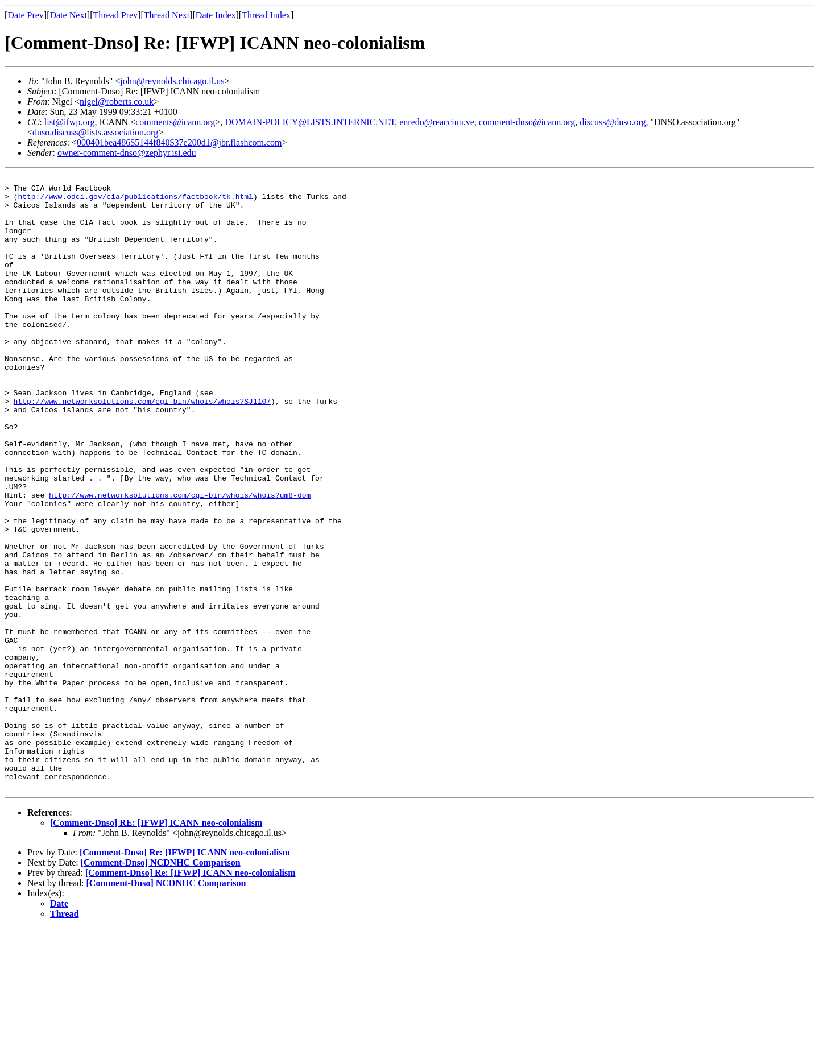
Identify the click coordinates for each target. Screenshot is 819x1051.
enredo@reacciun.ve (436, 122)
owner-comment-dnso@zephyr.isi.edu (126, 153)
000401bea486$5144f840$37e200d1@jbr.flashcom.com (179, 142)
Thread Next (166, 15)
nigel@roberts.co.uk (117, 101)
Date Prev (25, 15)
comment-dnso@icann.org (527, 122)
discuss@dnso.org (613, 122)
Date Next (68, 15)
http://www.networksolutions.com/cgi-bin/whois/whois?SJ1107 (142, 447)
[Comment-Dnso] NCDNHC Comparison (161, 985)
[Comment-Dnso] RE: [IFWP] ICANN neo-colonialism (156, 945)
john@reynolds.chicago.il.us (172, 81)
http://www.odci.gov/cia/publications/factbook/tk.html (135, 201)
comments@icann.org (175, 122)
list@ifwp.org (69, 122)
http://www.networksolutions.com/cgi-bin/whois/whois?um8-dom (180, 560)
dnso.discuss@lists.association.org (95, 132)
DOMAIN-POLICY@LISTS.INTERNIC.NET (310, 122)
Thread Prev (115, 15)
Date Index (216, 15)
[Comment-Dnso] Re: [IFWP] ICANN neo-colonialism (185, 975)
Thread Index (266, 15)
